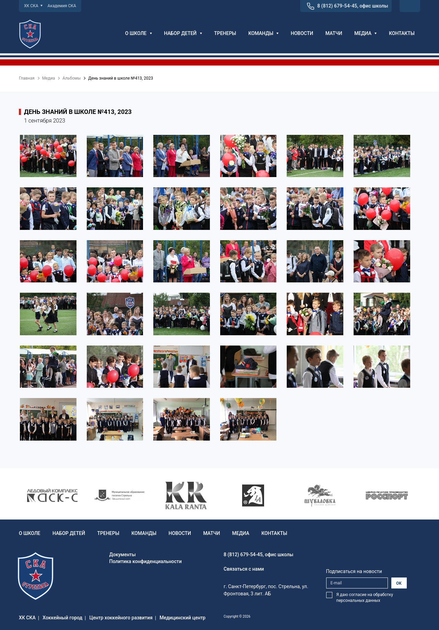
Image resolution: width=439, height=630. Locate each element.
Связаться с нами (244, 569)
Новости (302, 33)
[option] (52, 495)
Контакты (402, 33)
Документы (122, 554)
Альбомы (71, 78)
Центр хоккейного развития (121, 617)
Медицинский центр (182, 617)
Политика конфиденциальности (145, 561)
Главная (27, 78)
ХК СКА (33, 5)
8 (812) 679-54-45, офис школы (352, 6)
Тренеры (225, 33)
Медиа (365, 33)
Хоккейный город (62, 617)
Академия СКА (62, 5)
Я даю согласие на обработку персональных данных (364, 597)
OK (399, 583)
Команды (263, 33)
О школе (138, 33)
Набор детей (183, 33)
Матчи (333, 33)
